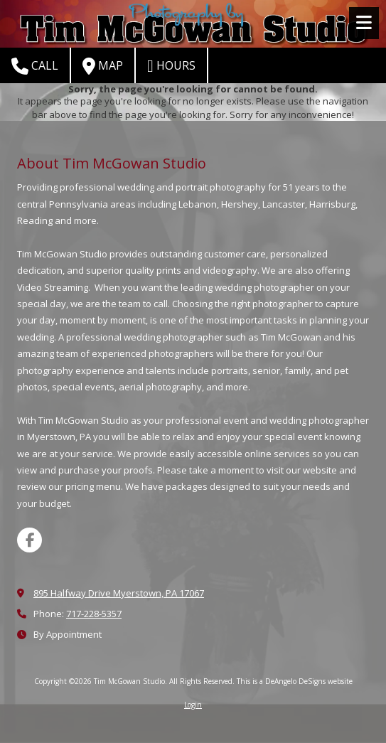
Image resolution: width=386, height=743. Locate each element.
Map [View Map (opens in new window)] (102, 66)
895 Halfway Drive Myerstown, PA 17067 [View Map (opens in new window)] (118, 593)
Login (193, 705)
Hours (171, 66)
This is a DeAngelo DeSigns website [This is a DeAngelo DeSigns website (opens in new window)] (295, 681)
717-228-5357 (94, 613)
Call (34, 66)
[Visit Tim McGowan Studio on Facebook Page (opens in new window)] (29, 540)
